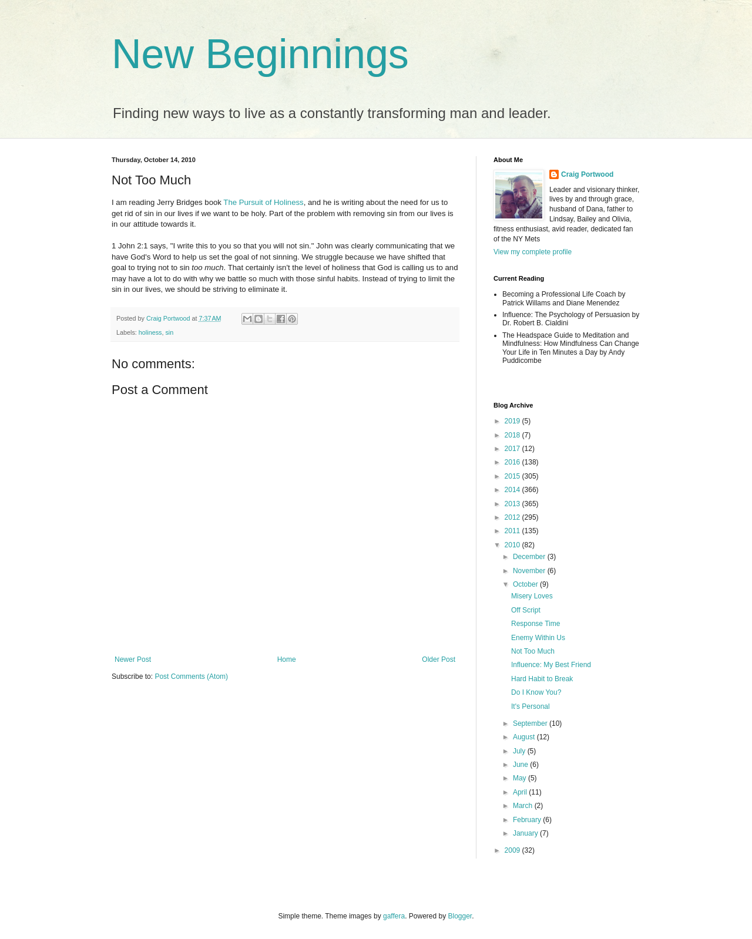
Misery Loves (532, 596)
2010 (513, 545)
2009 (513, 850)
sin (169, 332)
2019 (513, 421)
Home (286, 659)
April (521, 792)
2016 (513, 462)
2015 (513, 476)
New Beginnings (260, 54)
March (524, 806)
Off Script (525, 610)
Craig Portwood (587, 174)
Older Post (438, 659)
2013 (513, 504)
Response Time (535, 624)
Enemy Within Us (538, 638)
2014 (513, 490)
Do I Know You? (536, 692)
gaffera (394, 916)
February (528, 820)
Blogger (460, 916)
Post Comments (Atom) (191, 676)
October (526, 584)
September (531, 723)
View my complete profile (533, 252)
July (520, 751)
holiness (150, 332)
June (521, 764)
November (530, 571)
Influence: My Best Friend (551, 665)
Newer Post (133, 659)
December (530, 557)
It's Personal (530, 706)
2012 (513, 517)
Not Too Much (533, 651)
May (520, 778)
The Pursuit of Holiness (263, 202)
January (526, 833)
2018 (513, 435)
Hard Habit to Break (542, 679)
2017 (513, 449)
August (525, 737)
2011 (513, 531)
